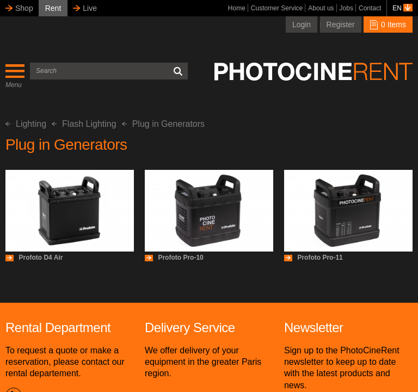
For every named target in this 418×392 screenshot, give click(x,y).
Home (236, 8)
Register (341, 24)
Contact (370, 8)
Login (301, 24)
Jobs (346, 8)
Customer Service (277, 8)
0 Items (388, 24)
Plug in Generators (163, 123)
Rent (53, 8)
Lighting (25, 123)
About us (321, 8)
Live (90, 8)
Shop (24, 8)
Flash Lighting (84, 123)
